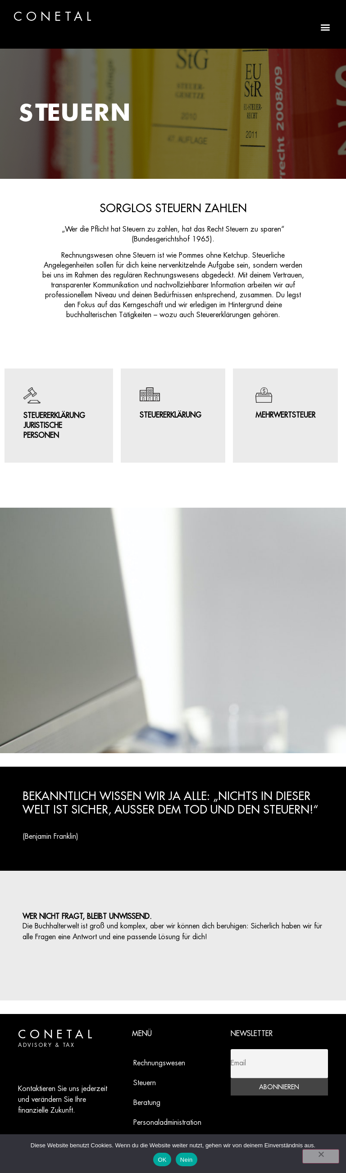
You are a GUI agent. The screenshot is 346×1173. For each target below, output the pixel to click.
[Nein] (320, 1156)
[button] (325, 26)
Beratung (146, 1103)
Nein (186, 1159)
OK (162, 1159)
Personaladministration (167, 1123)
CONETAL (55, 17)
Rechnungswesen (159, 1063)
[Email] (279, 1063)
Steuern (144, 1083)
